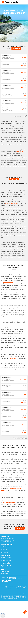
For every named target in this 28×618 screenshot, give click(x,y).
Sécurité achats (4, 573)
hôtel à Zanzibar (20, 151)
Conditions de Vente (6, 565)
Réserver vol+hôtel (5, 559)
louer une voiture (13, 358)
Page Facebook (4, 552)
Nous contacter (4, 548)
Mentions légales (5, 551)
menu (23, 2)
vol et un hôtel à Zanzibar (9, 502)
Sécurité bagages (5, 571)
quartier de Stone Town (11, 203)
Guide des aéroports (6, 562)
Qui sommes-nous (5, 546)
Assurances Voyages (6, 557)
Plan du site (4, 549)
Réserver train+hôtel (6, 560)
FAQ (2, 566)
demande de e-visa (8, 282)
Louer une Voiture (5, 563)
